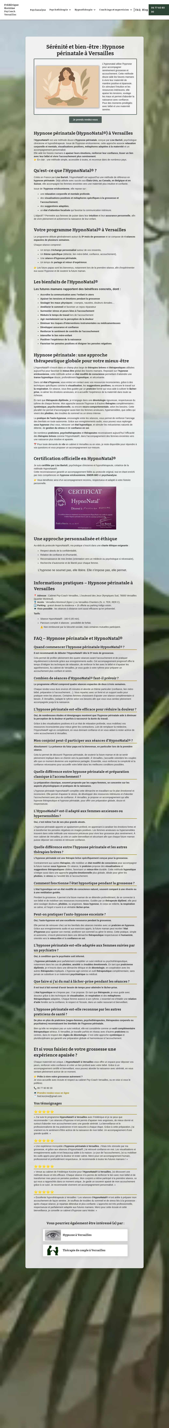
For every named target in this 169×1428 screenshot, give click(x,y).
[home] (16, 9)
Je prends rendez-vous (85, 119)
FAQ (137, 9)
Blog (145, 9)
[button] (60, 9)
